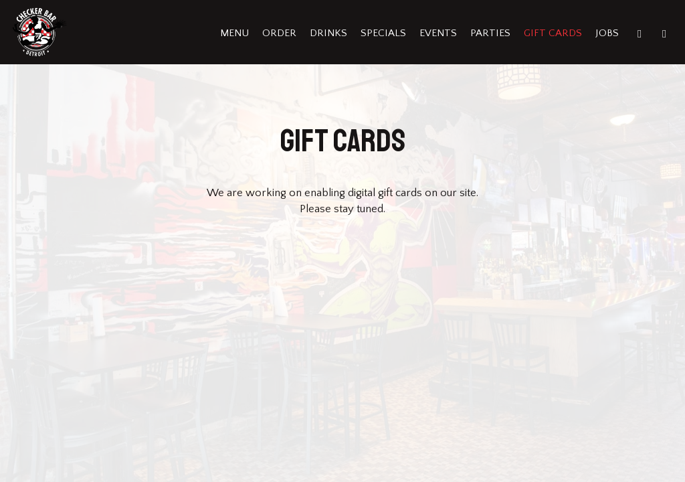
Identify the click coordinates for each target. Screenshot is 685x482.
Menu (234, 33)
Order (279, 33)
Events (438, 33)
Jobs (607, 33)
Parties (490, 33)
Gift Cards (553, 33)
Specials (383, 33)
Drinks (328, 33)
